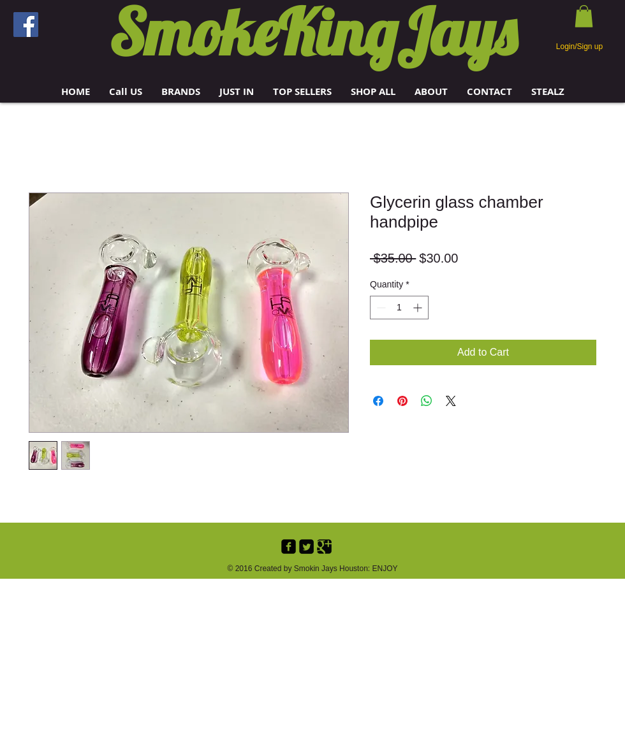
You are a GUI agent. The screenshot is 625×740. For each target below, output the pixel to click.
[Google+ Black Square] (324, 546)
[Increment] (419, 307)
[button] (181, 91)
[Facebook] (25, 24)
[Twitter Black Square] (306, 546)
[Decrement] (380, 307)
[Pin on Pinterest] (402, 401)
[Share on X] (451, 401)
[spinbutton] (399, 307)
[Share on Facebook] (378, 401)
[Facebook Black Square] (288, 546)
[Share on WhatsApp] (426, 401)
